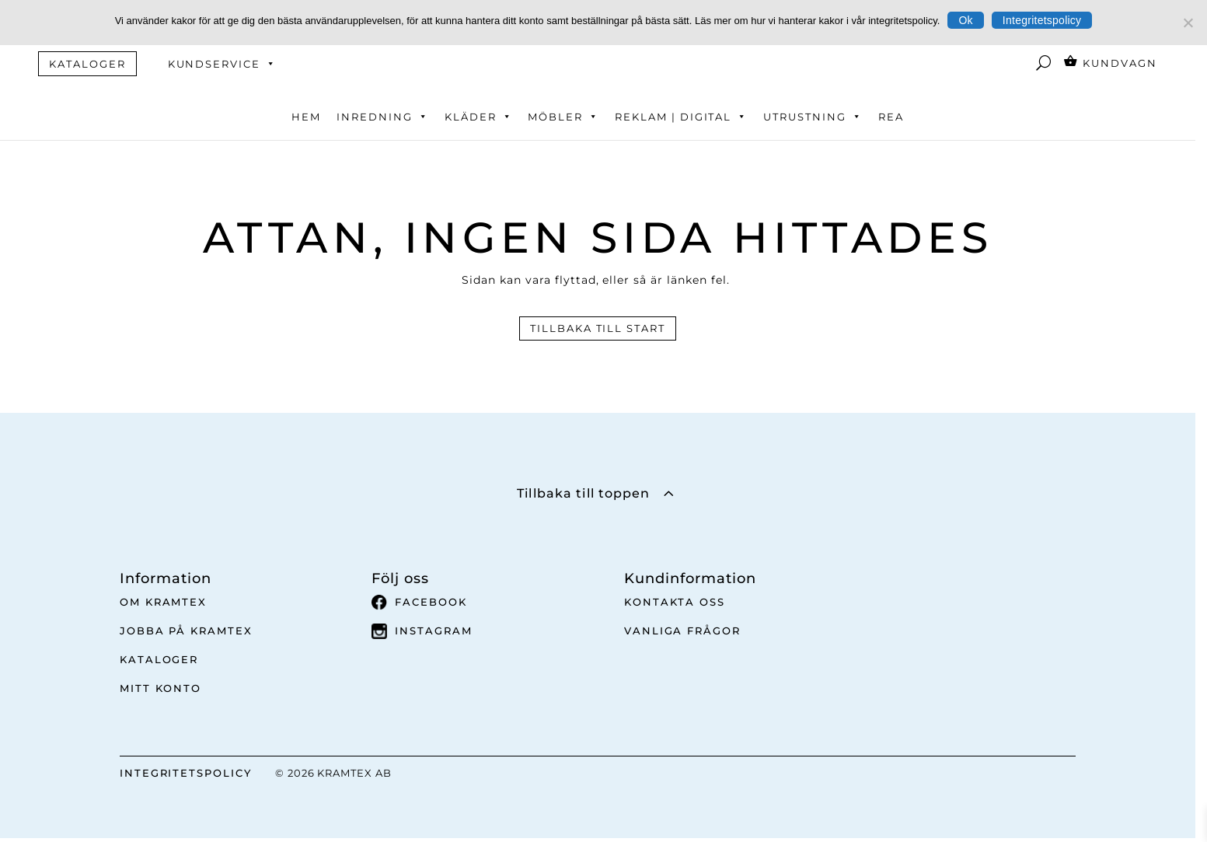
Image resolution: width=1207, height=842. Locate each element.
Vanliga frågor (682, 630)
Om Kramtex (164, 602)
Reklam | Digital (681, 116)
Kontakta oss (674, 602)
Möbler (563, 116)
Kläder (479, 116)
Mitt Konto (161, 688)
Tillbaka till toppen (583, 493)
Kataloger (159, 659)
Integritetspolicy (1042, 20)
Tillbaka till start (597, 328)
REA (891, 116)
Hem (306, 116)
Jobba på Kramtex (186, 630)
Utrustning (812, 116)
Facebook (419, 602)
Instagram (422, 631)
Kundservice (222, 64)
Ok (965, 20)
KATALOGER (87, 64)
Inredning (383, 116)
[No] (1187, 22)
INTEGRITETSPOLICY (186, 773)
